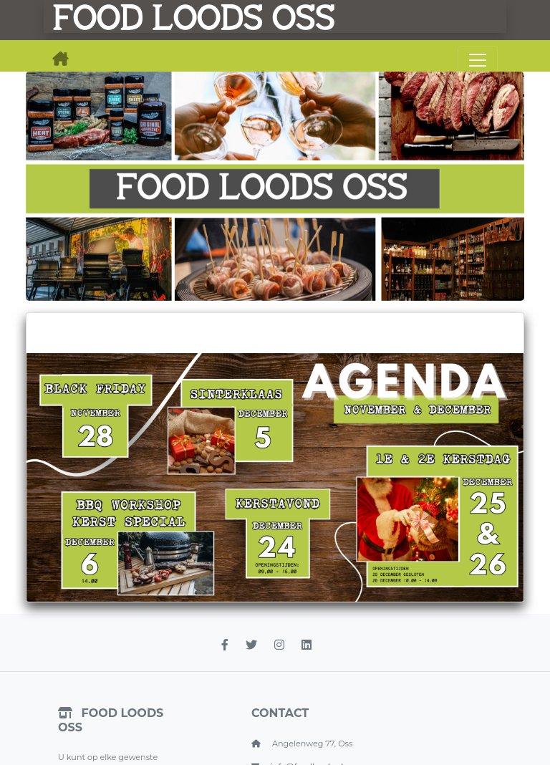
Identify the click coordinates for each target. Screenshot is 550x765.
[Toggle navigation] (478, 60)
